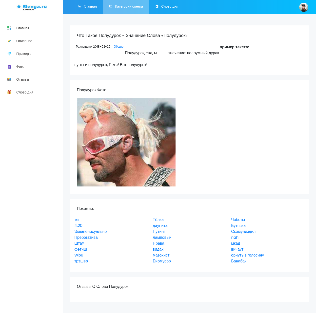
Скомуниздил (243, 231)
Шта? (79, 243)
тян (77, 219)
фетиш (80, 249)
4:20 (78, 225)
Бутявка (238, 225)
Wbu (78, 255)
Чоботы (238, 219)
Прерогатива (86, 237)
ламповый (162, 237)
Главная (87, 7)
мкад (235, 243)
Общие (118, 46)
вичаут (237, 249)
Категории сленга (126, 7)
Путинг (159, 231)
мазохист (161, 255)
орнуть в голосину (247, 255)
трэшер (81, 261)
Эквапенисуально (90, 231)
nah (234, 237)
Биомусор (162, 261)
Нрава (158, 243)
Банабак (238, 261)
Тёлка (158, 219)
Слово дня (166, 7)
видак (158, 249)
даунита (160, 225)
